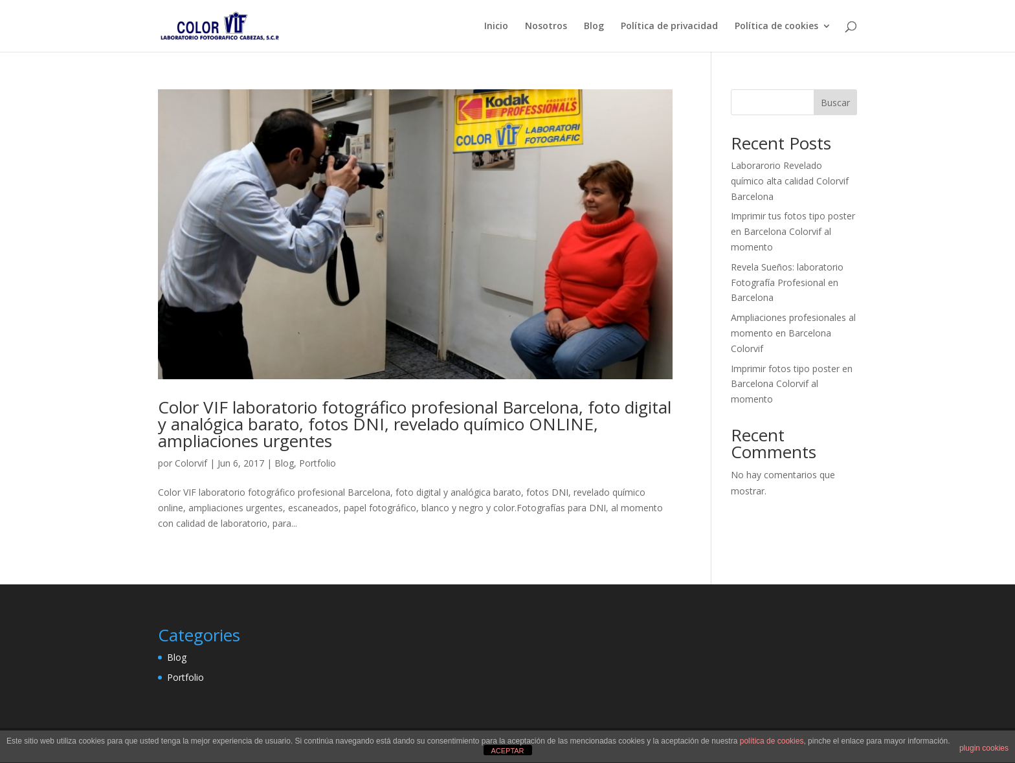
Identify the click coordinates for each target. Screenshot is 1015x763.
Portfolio (317, 463)
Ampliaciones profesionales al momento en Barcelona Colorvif (793, 333)
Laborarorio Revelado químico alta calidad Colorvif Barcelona (790, 181)
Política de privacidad (669, 26)
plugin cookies (984, 748)
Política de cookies (776, 26)
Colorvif (191, 463)
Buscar (835, 102)
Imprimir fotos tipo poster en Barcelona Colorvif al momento (792, 384)
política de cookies (772, 741)
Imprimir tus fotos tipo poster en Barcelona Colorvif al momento (793, 231)
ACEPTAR (507, 751)
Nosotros (546, 26)
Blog (594, 26)
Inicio (496, 26)
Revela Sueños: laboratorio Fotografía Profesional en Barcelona (787, 282)
